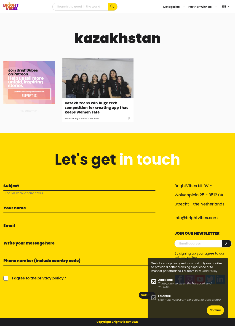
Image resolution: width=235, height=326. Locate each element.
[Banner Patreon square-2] (29, 82)
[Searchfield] (80, 7)
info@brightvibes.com (196, 218)
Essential (164, 296)
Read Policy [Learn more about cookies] (209, 271)
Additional (165, 280)
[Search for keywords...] (113, 7)
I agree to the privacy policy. (38, 278)
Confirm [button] (215, 310)
